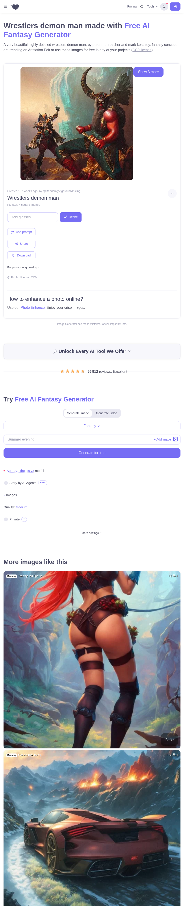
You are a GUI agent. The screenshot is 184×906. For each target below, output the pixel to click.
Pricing (132, 6)
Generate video (106, 413)
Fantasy (12, 204)
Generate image (78, 413)
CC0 (34, 277)
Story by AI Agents (23, 483)
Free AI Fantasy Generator (54, 399)
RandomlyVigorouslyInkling (63, 191)
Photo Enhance (32, 307)
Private (14, 519)
